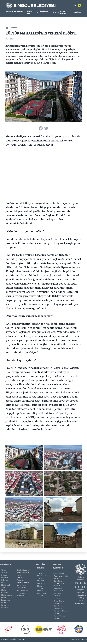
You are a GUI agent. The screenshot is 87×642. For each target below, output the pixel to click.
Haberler (15, 27)
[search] (75, 5)
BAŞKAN (9, 11)
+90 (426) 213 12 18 (81, 584)
